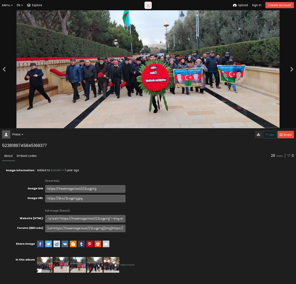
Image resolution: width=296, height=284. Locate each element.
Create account (279, 5)
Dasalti (56, 170)
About (8, 156)
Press (17, 134)
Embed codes (27, 156)
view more (127, 265)
